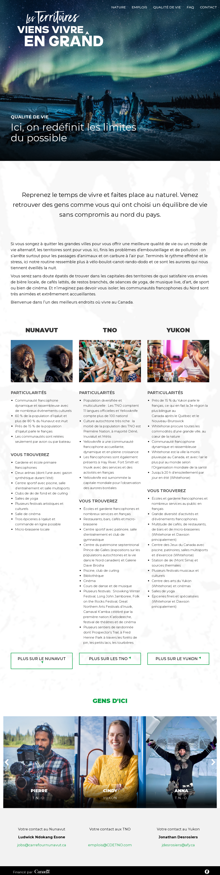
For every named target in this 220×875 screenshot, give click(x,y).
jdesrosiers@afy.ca (178, 821)
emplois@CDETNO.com (110, 821)
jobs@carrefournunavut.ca (41, 821)
